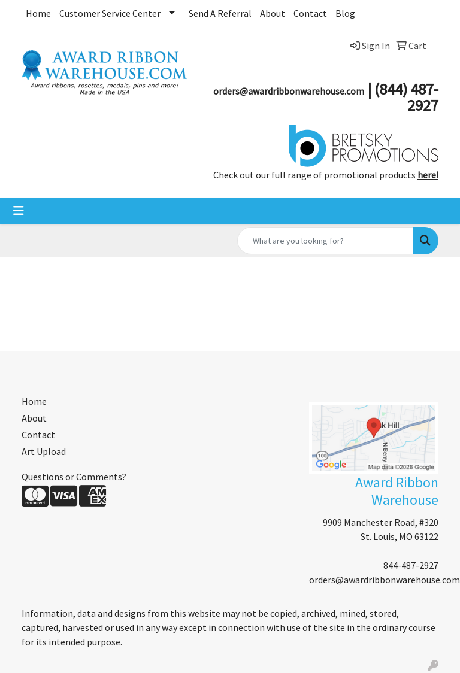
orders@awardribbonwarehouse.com (384, 580)
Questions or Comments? (74, 477)
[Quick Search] (325, 240)
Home (38, 13)
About (272, 13)
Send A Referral (220, 13)
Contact (310, 13)
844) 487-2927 (408, 97)
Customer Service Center (110, 13)
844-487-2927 (410, 565)
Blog (345, 13)
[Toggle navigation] (18, 210)
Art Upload (44, 451)
